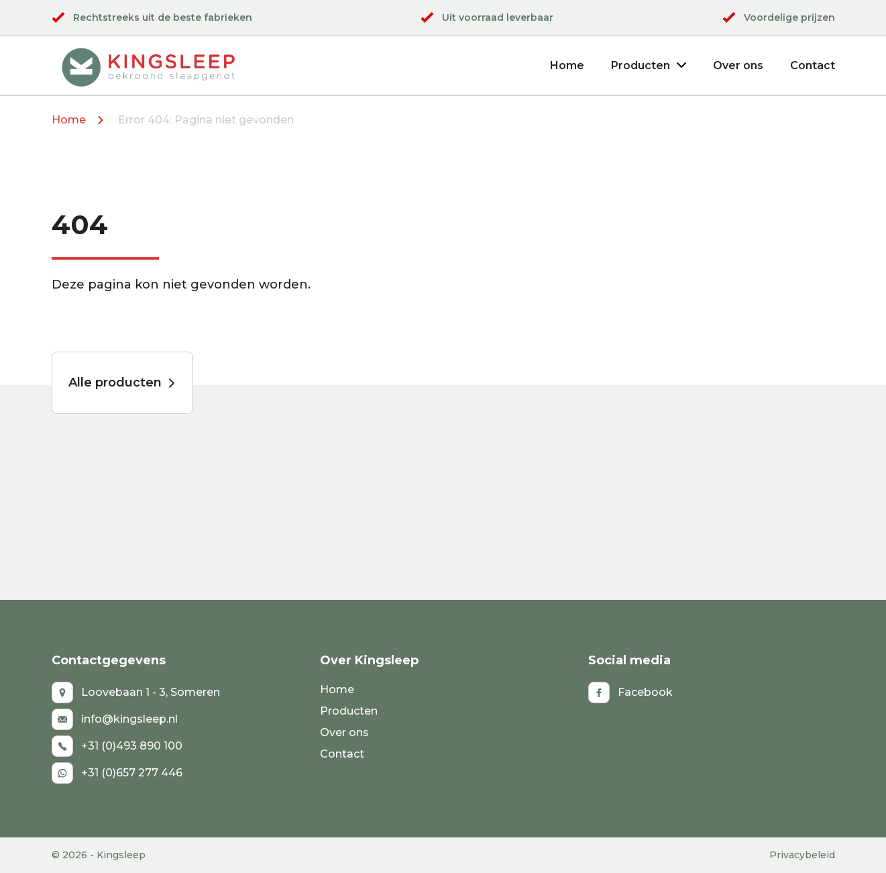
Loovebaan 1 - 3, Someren (136, 692)
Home (567, 65)
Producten (648, 65)
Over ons (738, 65)
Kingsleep (121, 855)
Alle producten (122, 382)
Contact (812, 65)
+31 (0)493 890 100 (117, 746)
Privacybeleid (802, 855)
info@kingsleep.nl (115, 719)
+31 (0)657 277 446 (117, 773)
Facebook (630, 692)
